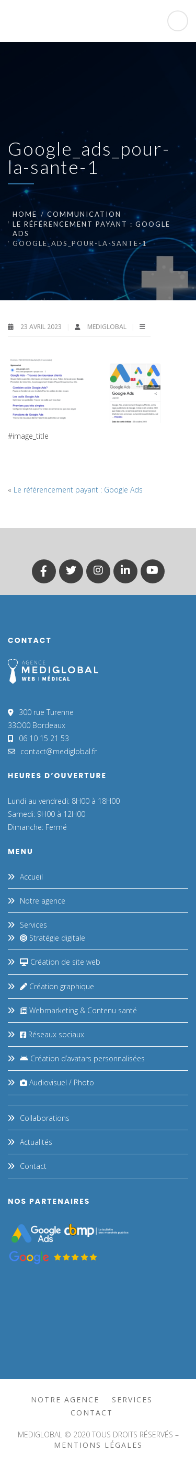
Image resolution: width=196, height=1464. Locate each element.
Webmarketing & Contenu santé (78, 1010)
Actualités (36, 1142)
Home (25, 214)
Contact (33, 1166)
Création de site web (60, 962)
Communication (84, 214)
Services (33, 925)
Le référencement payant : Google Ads (78, 490)
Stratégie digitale (52, 938)
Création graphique (57, 986)
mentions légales (98, 1445)
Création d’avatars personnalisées (82, 1058)
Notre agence (42, 901)
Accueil (31, 877)
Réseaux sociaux (52, 1034)
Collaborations (45, 1118)
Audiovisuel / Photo (57, 1082)
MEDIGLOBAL (107, 326)
